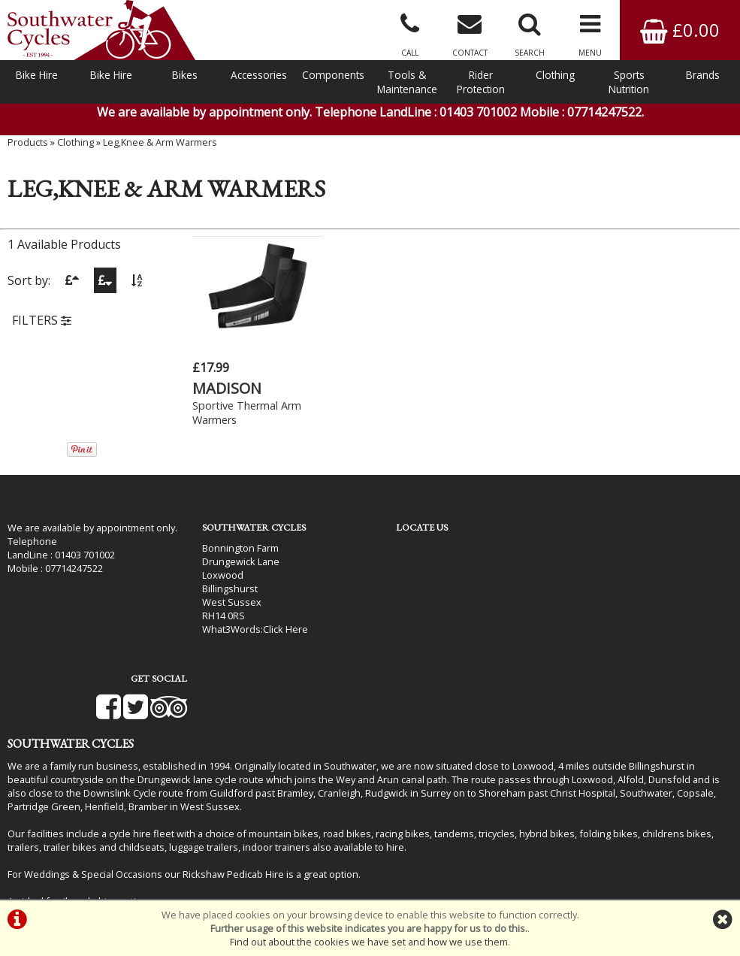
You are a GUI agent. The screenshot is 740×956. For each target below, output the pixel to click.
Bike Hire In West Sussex (64, 858)
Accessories (259, 75)
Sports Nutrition (629, 82)
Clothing (555, 75)
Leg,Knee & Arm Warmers (160, 146)
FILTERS (41, 325)
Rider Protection (481, 82)
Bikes (185, 75)
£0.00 (680, 29)
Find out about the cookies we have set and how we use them (369, 941)
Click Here (275, 628)
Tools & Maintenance (407, 82)
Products (28, 146)
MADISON (226, 387)
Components (333, 75)
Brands (703, 75)
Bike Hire (37, 75)
